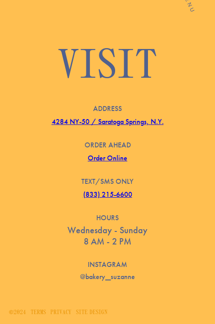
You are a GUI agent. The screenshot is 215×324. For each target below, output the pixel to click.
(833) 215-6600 (107, 194)
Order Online (107, 158)
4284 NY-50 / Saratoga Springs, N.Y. (108, 121)
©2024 (17, 312)
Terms (38, 312)
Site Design (92, 312)
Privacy (61, 312)
